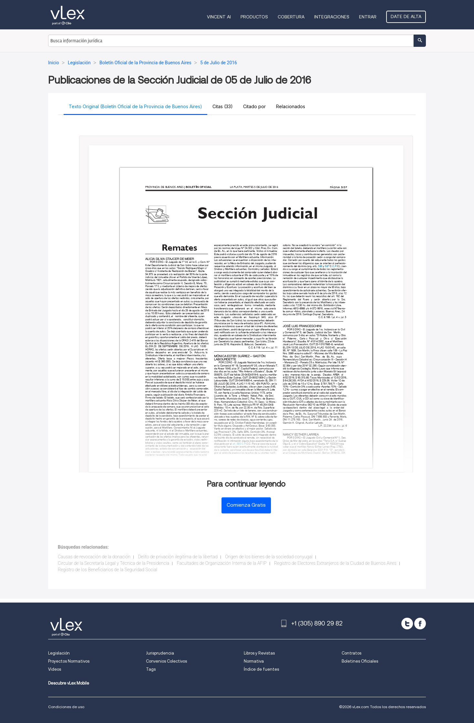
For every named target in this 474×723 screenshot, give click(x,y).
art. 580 (236, 443)
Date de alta (406, 16)
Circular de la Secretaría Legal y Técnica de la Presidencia (113, 563)
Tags (151, 669)
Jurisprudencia (160, 653)
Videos (54, 669)
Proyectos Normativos (68, 661)
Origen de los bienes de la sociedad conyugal (269, 556)
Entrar (367, 16)
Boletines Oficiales (360, 661)
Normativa (254, 661)
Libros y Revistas (259, 653)
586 (320, 266)
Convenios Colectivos (166, 661)
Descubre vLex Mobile (68, 683)
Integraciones (331, 16)
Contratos (351, 653)
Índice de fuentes (261, 669)
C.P (244, 443)
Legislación (59, 653)
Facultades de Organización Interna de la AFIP (222, 563)
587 (327, 266)
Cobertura (291, 16)
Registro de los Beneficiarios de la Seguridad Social (107, 569)
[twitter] (407, 623)
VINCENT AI (219, 16)
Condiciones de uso (66, 707)
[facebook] (420, 623)
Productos (254, 16)
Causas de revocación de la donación (94, 556)
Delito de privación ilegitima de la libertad (177, 556)
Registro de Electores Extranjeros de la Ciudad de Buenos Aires (335, 563)
